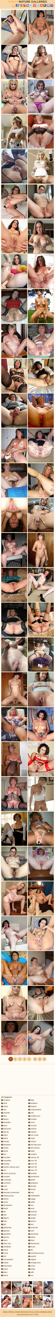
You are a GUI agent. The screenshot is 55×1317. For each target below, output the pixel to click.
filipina (5, 1218)
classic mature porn (10, 1167)
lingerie (32, 1106)
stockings (33, 1234)
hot (3, 1256)
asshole (5, 1113)
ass (3, 1110)
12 (35, 1059)
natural (32, 1129)
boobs (5, 1148)
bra (3, 1154)
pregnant (33, 1183)
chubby (5, 1164)
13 (40, 1059)
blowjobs (6, 1145)
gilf (3, 1224)
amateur (5, 1100)
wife (31, 1272)
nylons (32, 1141)
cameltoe (6, 1161)
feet (4, 1215)
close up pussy (8, 1173)
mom (31, 1122)
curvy (4, 1189)
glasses (5, 1231)
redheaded (33, 1196)
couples (5, 1177)
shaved (32, 1212)
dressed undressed (10, 1192)
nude (31, 1138)
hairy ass (6, 1243)
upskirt (32, 1256)
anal (4, 1103)
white (31, 1269)
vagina (32, 1259)
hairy (4, 1240)
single (31, 1218)
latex (4, 1272)
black (4, 1138)
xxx (30, 1275)
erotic (4, 1202)
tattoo (31, 1237)
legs (31, 1100)
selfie (31, 1202)
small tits (33, 1228)
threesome (33, 1243)
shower (32, 1215)
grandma (6, 1234)
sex (30, 1205)
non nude (33, 1135)
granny (5, 1237)
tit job (31, 1247)
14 (44, 1059)
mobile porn (34, 1116)
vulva (31, 1266)
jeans (4, 1269)
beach (5, 1119)
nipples (32, 1132)
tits (30, 1250)
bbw (4, 1116)
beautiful (5, 1122)
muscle (32, 1125)
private (32, 1186)
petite (31, 1180)
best (4, 1125)
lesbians (32, 1103)
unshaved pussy (36, 1253)
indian (4, 1263)
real (31, 1192)
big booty (6, 1129)
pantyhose (33, 1177)
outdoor (32, 1154)
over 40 (32, 1161)
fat (3, 1212)
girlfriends (6, 1228)
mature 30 (33, 1157)
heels (4, 1250)
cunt (4, 1186)
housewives (7, 1259)
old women (34, 1148)
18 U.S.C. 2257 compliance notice (40, 1312)
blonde (5, 1141)
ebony (5, 1199)
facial (4, 1208)
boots (4, 1151)
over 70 (32, 1170)
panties (32, 1173)
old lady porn (34, 1145)
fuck (4, 1221)
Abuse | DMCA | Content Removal (15, 1312)
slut (30, 1224)
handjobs (6, 1247)
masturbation (34, 1110)
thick (31, 1240)
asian (4, 1106)
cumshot (5, 1183)
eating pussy (7, 1196)
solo (31, 1231)
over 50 (32, 1164)
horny (4, 1253)
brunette (5, 1157)
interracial (6, 1266)
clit (3, 1170)
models (32, 1119)
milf (30, 1113)
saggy (32, 1199)
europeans (6, 1205)
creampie (6, 1180)
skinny (32, 1221)
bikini (4, 1135)
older (31, 1151)
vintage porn (34, 1263)
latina (4, 1275)
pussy (31, 1189)
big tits (5, 1132)
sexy (31, 1208)
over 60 (32, 1167)
